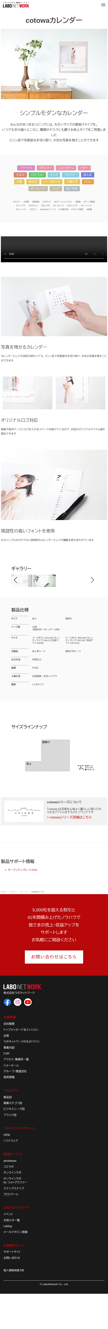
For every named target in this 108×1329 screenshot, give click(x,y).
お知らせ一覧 (11, 1255)
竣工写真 (71, 188)
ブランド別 (10, 1150)
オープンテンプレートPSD (22, 905)
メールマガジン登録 (15, 1267)
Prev (17, 598)
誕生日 (33, 181)
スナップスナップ (13, 1223)
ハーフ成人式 (52, 181)
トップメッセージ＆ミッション (20, 1065)
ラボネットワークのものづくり (21, 1077)
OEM (6, 1170)
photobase (10, 1196)
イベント (8, 1249)
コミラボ (8, 1202)
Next (90, 598)
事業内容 (9, 1082)
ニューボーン (66, 167)
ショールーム (11, 1100)
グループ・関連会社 (15, 1106)
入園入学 (72, 181)
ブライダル (26, 167)
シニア (55, 188)
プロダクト (10, 1126)
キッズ (54, 174)
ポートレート (38, 188)
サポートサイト (12, 1287)
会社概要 (9, 1059)
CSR (6, 1088)
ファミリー (70, 174)
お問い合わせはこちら (54, 992)
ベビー (84, 167)
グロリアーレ (11, 1229)
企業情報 (9, 1052)
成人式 (87, 174)
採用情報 (9, 1112)
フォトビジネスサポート (19, 1164)
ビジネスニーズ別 (14, 1144)
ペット (87, 181)
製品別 (7, 1132)
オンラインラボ (12, 1208)
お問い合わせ (11, 1293)
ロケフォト (37, 174)
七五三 (20, 174)
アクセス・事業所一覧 (16, 1094)
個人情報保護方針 (13, 1305)
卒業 (19, 181)
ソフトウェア (10, 1176)
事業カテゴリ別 (12, 1138)
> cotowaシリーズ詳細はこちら (69, 852)
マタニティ (45, 167)
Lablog (7, 1261)
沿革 (6, 1070)
